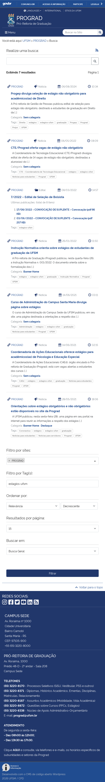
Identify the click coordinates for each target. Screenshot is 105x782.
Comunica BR (28, 4)
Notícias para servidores (50, 435)
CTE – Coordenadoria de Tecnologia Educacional (42, 171)
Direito (22, 122)
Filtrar (52, 573)
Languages (31, 10)
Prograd (84, 122)
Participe (78, 4)
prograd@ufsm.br (25, 715)
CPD (21, 778)
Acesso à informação (54, 4)
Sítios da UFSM (73, 10)
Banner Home (31, 271)
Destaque (46, 425)
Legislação (97, 4)
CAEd (21, 381)
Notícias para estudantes (23, 176)
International (53, 10)
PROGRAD (17, 86)
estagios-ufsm (46, 122)
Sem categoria (31, 117)
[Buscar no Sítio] (79, 32)
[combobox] (52, 461)
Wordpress (59, 774)
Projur (15, 127)
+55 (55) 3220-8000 (17, 646)
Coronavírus (24, 430)
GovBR (7, 3)
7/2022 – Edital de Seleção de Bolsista (37, 197)
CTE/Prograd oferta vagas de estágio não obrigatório (47, 147)
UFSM (24, 127)
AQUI (16, 750)
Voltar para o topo (89, 587)
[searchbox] (27, 460)
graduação (62, 122)
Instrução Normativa (69, 276)
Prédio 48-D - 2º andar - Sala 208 (25, 666)
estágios (33, 122)
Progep (73, 122)
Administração (25, 326)
